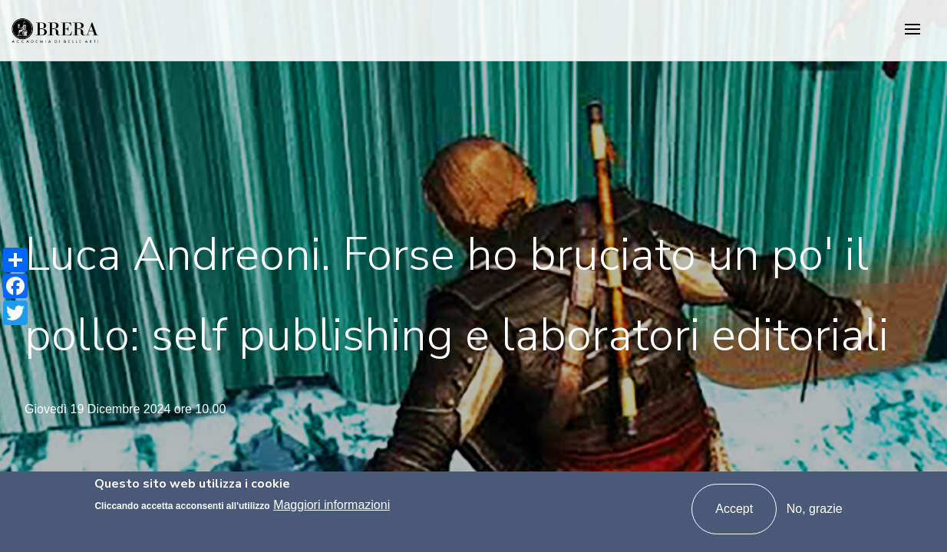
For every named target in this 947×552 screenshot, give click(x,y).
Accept (734, 508)
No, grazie (815, 508)
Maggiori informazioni (331, 504)
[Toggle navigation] (912, 30)
